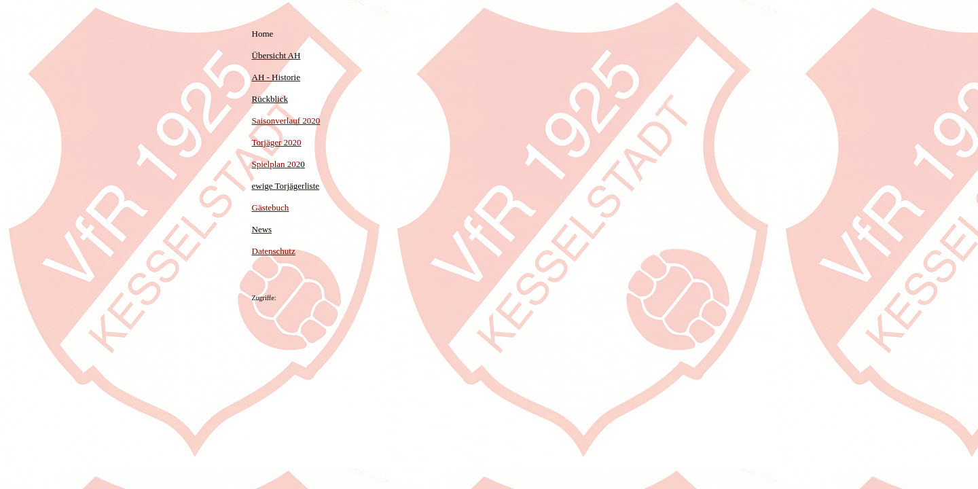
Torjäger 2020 (277, 142)
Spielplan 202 (278, 164)
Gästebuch (270, 207)
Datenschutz (273, 251)
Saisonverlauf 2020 (286, 120)
